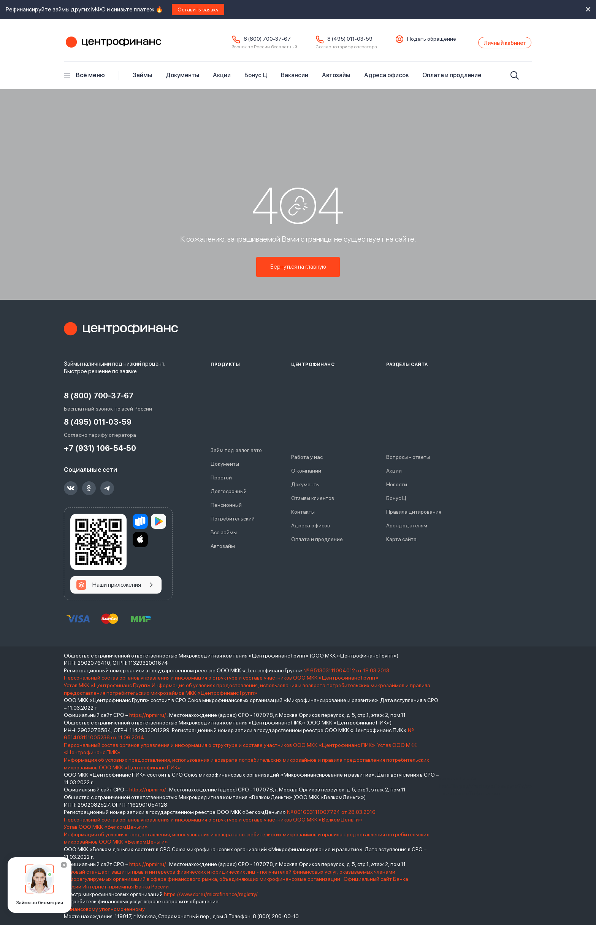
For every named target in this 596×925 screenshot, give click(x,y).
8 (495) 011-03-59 (327, 41)
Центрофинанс (112, 45)
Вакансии (294, 80)
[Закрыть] (64, 865)
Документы (182, 80)
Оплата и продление (451, 80)
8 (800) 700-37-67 (245, 41)
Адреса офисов (386, 80)
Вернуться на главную (298, 270)
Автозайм (336, 80)
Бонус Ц (255, 80)
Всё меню (84, 80)
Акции (222, 80)
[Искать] (514, 80)
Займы (142, 80)
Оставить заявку (198, 9)
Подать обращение (409, 41)
